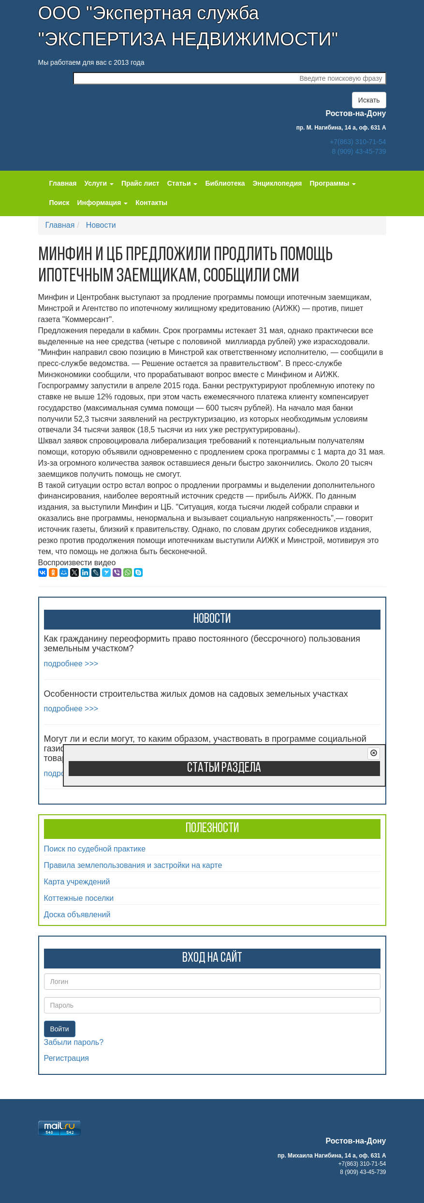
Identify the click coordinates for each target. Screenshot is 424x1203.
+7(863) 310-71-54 (358, 142)
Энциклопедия (277, 183)
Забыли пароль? (74, 1042)
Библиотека (225, 183)
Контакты (151, 202)
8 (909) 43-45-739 (359, 151)
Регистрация (66, 1058)
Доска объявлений (77, 914)
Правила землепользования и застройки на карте (133, 865)
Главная (63, 183)
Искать (369, 100)
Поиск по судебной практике (95, 849)
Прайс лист (140, 183)
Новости (101, 225)
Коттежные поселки (79, 898)
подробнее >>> (71, 664)
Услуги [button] (98, 183)
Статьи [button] (182, 183)
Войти (59, 1029)
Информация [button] (102, 202)
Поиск (59, 202)
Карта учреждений (77, 882)
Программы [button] (333, 183)
